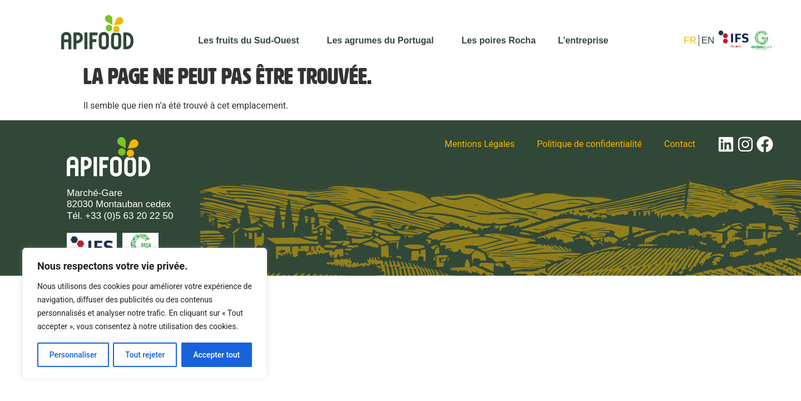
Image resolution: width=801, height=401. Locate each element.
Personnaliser (73, 354)
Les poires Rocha (499, 40)
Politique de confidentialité (589, 144)
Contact (679, 144)
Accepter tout (216, 354)
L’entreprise (583, 40)
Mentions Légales (479, 144)
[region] (144, 313)
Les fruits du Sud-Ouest (251, 40)
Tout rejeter (145, 354)
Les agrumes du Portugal (383, 40)
